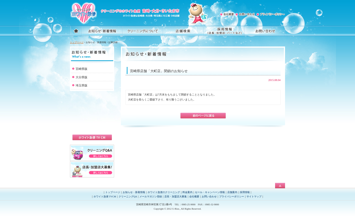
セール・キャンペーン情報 (210, 192)
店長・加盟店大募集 (175, 196)
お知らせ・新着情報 (134, 192)
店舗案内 (232, 192)
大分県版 (81, 77)
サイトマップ (254, 196)
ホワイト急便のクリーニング (164, 192)
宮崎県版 (81, 69)
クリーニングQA (128, 196)
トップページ (77, 42)
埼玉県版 (81, 85)
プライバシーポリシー (231, 196)
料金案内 (187, 192)
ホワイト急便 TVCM (105, 196)
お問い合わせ (209, 196)
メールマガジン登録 (150, 196)
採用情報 (245, 192)
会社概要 (194, 196)
